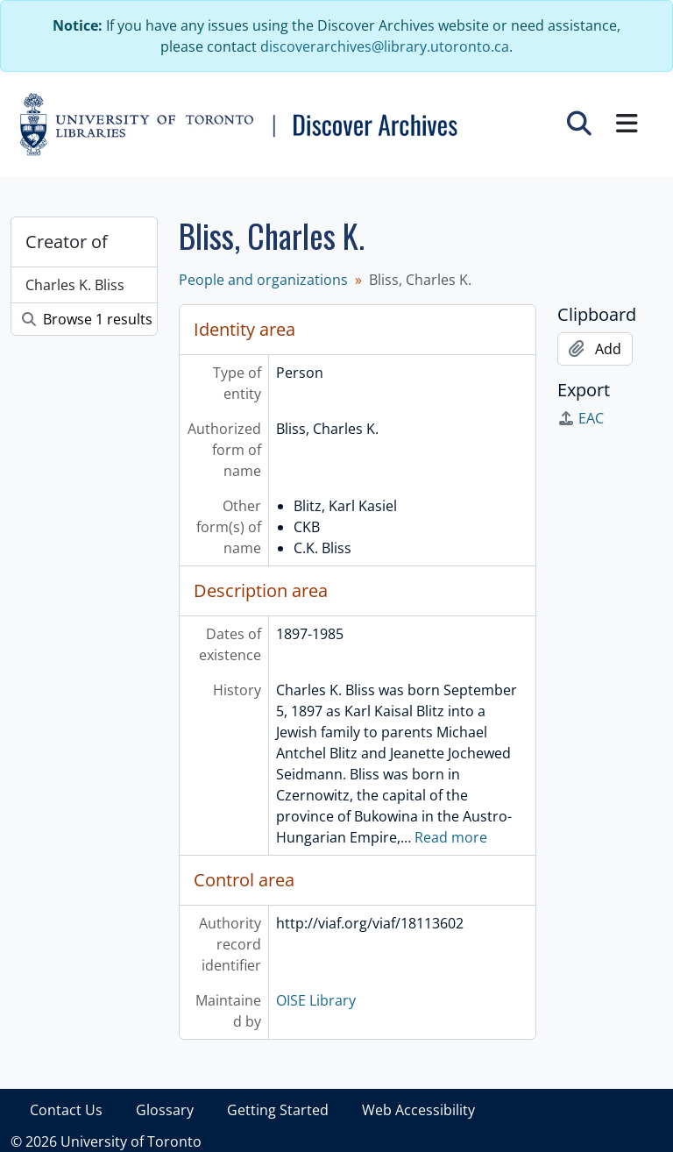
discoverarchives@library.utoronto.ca (384, 46)
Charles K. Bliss (74, 285)
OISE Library (316, 1000)
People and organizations (263, 279)
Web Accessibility (418, 1110)
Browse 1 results (87, 319)
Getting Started (278, 1110)
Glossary (165, 1110)
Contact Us (66, 1110)
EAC (580, 418)
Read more (450, 837)
